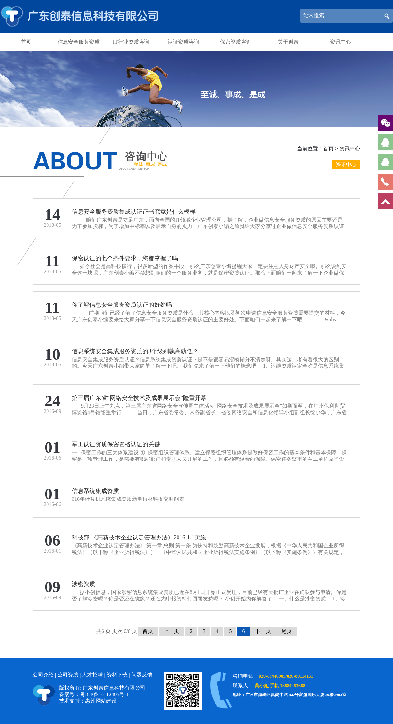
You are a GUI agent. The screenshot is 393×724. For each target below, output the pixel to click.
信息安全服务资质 (79, 42)
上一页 (171, 631)
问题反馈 (141, 674)
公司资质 (67, 674)
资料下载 (117, 674)
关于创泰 (288, 42)
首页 (26, 42)
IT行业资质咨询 (131, 42)
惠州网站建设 (101, 701)
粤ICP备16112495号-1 (104, 694)
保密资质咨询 (236, 42)
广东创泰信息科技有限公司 (81, 16)
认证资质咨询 (183, 42)
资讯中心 (340, 42)
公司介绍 (43, 674)
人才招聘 (92, 674)
